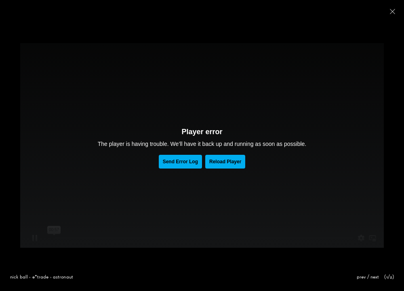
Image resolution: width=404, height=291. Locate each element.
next (374, 277)
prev (361, 277)
